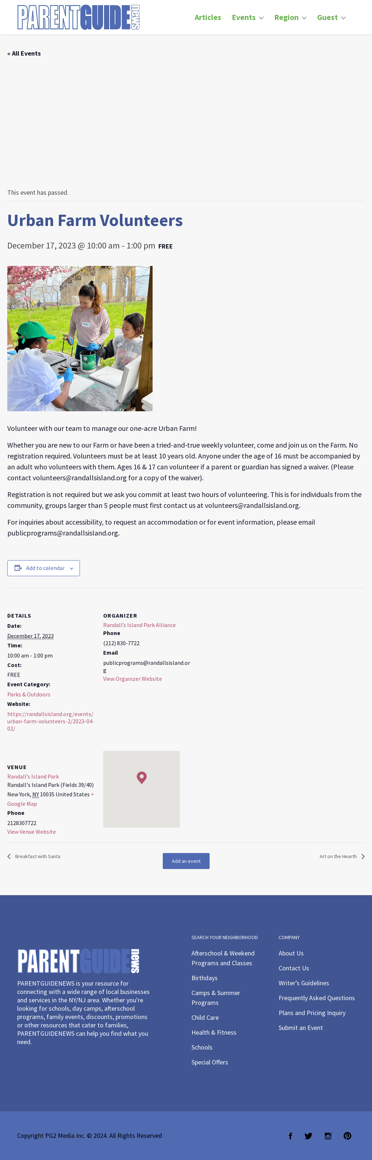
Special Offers (209, 1062)
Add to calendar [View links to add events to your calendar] (45, 567)
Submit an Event (301, 1027)
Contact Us (294, 968)
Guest (327, 17)
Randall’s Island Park (33, 776)
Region (286, 17)
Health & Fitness (213, 1032)
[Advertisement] (186, 123)
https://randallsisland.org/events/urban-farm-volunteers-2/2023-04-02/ (50, 721)
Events (244, 17)
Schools (202, 1047)
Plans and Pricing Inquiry (312, 1013)
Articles (208, 17)
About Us (291, 953)
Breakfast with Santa (37, 856)
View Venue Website (31, 831)
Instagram (328, 1136)
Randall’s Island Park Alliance (139, 624)
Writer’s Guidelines (304, 983)
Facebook (290, 1136)
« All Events (24, 53)
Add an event (186, 861)
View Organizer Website (132, 678)
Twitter (308, 1136)
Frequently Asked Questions (317, 998)
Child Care (205, 1017)
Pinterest (347, 1136)
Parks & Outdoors (28, 694)
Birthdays (204, 978)
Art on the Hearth (339, 856)
